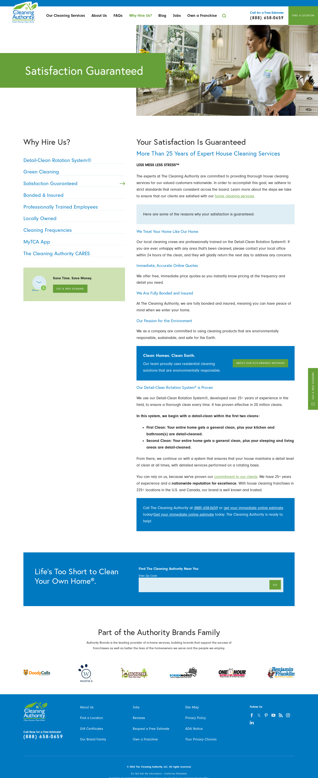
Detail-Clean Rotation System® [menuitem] (72, 160)
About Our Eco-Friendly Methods (260, 363)
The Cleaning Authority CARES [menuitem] (72, 253)
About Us (99, 15)
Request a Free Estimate (151, 729)
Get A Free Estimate (313, 389)
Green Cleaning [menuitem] (72, 172)
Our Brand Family (93, 739)
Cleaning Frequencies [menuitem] (72, 230)
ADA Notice (194, 729)
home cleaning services (234, 196)
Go (275, 584)
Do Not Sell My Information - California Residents (159, 773)
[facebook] (251, 715)
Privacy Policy (195, 718)
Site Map (192, 707)
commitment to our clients (235, 476)
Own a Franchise (202, 15)
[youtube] (273, 715)
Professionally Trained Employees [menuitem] (72, 207)
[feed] (281, 715)
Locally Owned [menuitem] (72, 218)
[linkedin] (251, 722)
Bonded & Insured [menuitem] (72, 195)
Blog (162, 15)
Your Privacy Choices (201, 739)
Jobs (177, 15)
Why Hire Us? (140, 15)
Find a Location (91, 718)
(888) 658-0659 (206, 508)
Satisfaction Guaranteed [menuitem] (74, 183)
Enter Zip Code (148, 575)
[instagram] (288, 715)
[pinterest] (266, 715)
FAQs (118, 15)
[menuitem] (65, 15)
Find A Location (303, 15)
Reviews (139, 718)
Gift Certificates (91, 729)
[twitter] (259, 715)
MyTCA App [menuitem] (72, 242)
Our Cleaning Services (65, 15)
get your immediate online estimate (253, 508)
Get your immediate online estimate (184, 514)
